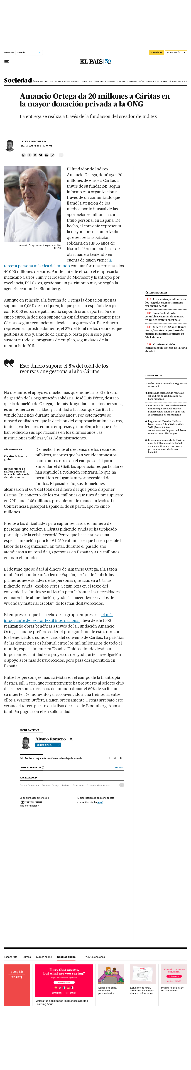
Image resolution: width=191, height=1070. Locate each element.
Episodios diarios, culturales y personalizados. (107, 990)
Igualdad (87, 81)
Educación (55, 81)
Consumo (110, 81)
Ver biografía (48, 745)
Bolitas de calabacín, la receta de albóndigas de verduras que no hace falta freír (166, 395)
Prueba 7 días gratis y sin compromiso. (172, 989)
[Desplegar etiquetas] (121, 785)
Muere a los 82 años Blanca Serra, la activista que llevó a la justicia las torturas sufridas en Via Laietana (165, 332)
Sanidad (98, 81)
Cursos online (44, 956)
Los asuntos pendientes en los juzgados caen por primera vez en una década (165, 303)
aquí (99, 802)
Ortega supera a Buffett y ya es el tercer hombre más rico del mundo (17, 473)
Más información (29, 805)
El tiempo (162, 81)
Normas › (119, 767)
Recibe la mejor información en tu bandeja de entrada (53, 758)
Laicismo (121, 81)
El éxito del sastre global (16, 458)
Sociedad (18, 80)
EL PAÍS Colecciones (93, 956)
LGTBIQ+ (150, 81)
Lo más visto (153, 375)
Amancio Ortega (50, 785)
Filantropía (78, 785)
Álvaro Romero (33, 141)
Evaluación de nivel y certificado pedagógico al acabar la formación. (142, 990)
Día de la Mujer (40, 81)
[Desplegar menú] (7, 61)
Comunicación (136, 81)
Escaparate (10, 956)
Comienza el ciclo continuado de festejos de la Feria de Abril (166, 348)
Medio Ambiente (72, 81)
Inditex (66, 785)
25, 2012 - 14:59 (40, 146)
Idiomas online (66, 956)
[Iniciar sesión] (176, 52)
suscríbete (156, 52)
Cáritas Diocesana (29, 785)
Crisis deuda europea (98, 785)
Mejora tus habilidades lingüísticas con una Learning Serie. (61, 1002)
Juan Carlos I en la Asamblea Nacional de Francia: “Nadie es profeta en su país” (164, 317)
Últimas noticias (178, 81)
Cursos (27, 956)
